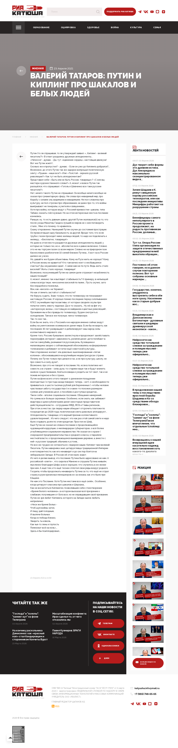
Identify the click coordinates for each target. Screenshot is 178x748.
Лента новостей (146, 149)
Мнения (38, 68)
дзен (103, 658)
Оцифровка (68, 27)
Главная (16, 137)
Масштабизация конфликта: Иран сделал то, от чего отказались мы (69, 616)
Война (115, 27)
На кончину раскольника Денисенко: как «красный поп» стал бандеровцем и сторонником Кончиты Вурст (30, 635)
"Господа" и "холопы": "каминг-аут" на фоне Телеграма (25, 616)
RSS (57, 706)
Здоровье (93, 27)
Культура (136, 27)
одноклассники (108, 645)
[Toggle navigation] (18, 27)
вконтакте (106, 634)
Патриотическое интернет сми (28, 17)
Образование (41, 27)
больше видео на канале (146, 663)
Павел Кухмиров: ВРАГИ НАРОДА (66, 632)
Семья (157, 27)
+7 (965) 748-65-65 (145, 694)
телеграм (105, 623)
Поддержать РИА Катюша (120, 12)
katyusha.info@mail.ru (147, 688)
